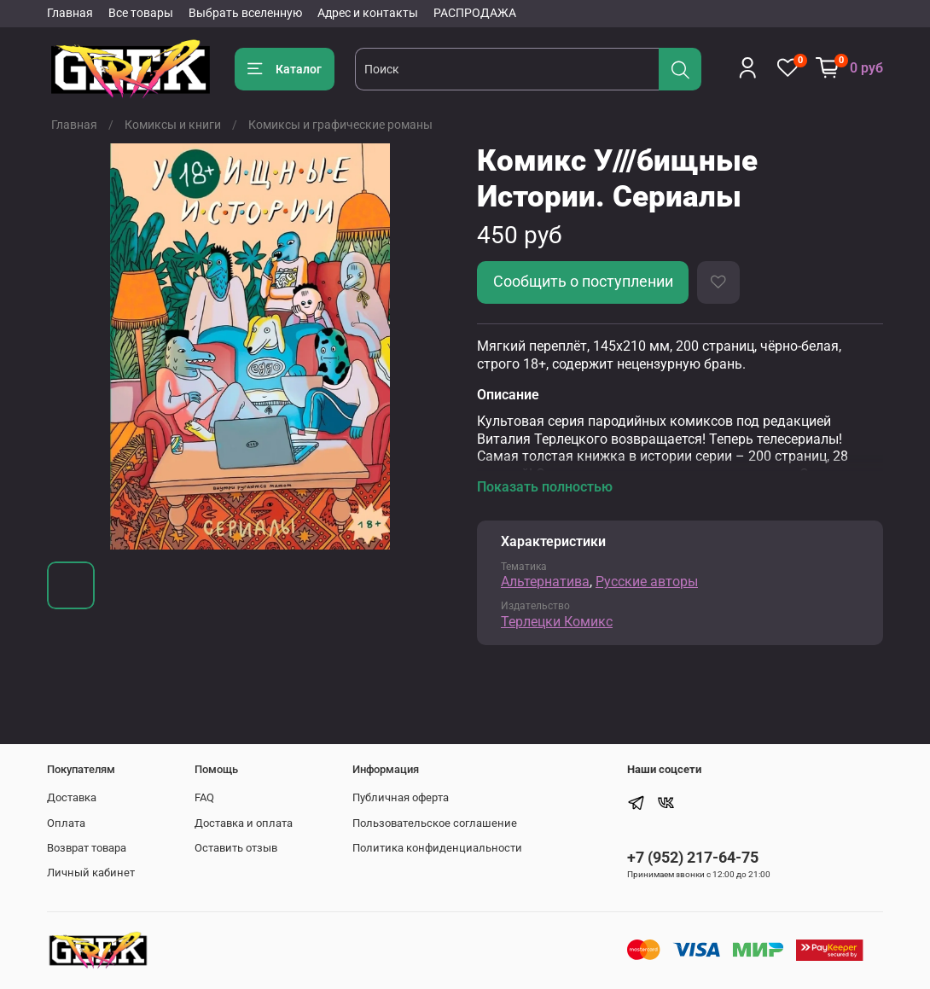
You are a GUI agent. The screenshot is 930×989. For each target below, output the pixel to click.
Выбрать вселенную (245, 13)
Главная (70, 13)
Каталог (284, 69)
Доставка (71, 797)
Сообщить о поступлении (583, 281)
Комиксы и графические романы (340, 124)
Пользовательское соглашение (434, 823)
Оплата (66, 823)
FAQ (204, 797)
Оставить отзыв (236, 847)
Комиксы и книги (173, 124)
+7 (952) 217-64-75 (693, 857)
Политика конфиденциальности (437, 847)
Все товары (140, 13)
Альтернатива (545, 581)
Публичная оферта (400, 797)
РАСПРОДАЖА (474, 13)
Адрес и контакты (367, 13)
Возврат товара (86, 847)
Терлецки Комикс (557, 622)
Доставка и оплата (244, 823)
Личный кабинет (91, 872)
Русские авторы (647, 581)
